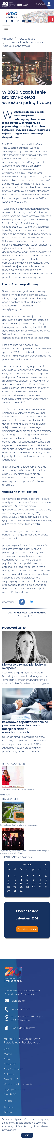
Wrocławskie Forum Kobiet (18, 1084)
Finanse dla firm (26, 616)
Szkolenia (9, 1107)
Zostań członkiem (13, 1069)
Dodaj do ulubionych (23, 1028)
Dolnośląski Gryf (12, 1079)
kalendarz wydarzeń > (18, 857)
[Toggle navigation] (6, 28)
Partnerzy (9, 1074)
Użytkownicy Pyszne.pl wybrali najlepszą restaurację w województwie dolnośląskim (24, 852)
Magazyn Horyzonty (14, 1089)
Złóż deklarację (27, 929)
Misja (6, 1049)
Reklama (8, 1112)
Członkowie (10, 1064)
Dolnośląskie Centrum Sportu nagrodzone (18, 825)
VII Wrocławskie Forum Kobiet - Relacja (17, 790)
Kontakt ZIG (5, 795)
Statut (7, 1059)
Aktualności (20, 612)
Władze (8, 1054)
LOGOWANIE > (43, 4)
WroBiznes (8, 38)
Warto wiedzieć (26, 38)
